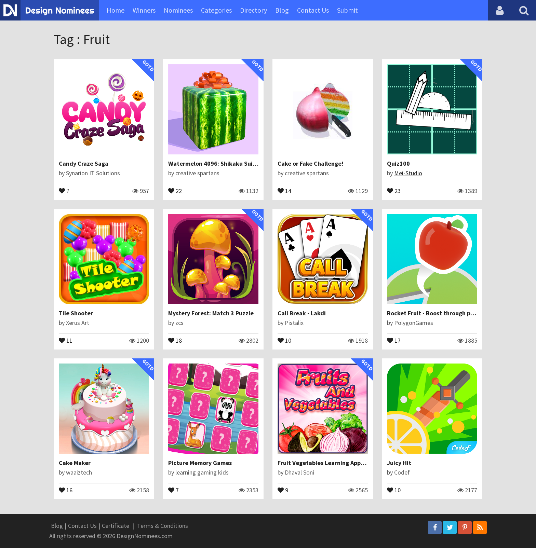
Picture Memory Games (200, 463)
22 (175, 190)
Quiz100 (398, 163)
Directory (253, 10)
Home (115, 10)
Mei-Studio (408, 173)
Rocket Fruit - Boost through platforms (440, 313)
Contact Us (313, 10)
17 (394, 340)
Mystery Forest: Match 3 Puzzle (211, 313)
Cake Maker (75, 463)
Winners (144, 10)
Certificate (115, 526)
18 (175, 340)
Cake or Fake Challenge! (310, 163)
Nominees (178, 10)
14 (284, 190)
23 (394, 190)
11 (65, 340)
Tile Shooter (76, 313)
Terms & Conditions (162, 526)
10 (284, 340)
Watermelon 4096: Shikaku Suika (213, 163)
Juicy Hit (399, 463)
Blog (282, 10)
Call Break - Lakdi (302, 313)
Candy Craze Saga (83, 163)
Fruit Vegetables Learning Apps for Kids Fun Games (348, 463)
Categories (216, 10)
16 (65, 489)
